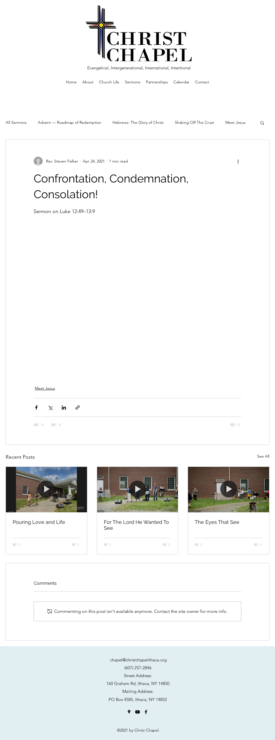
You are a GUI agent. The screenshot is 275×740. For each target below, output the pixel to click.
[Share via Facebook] (36, 407)
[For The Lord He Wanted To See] (137, 489)
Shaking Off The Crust (194, 122)
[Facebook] (146, 712)
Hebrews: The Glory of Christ (138, 122)
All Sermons (16, 122)
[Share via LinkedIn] (64, 407)
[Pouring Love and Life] (46, 489)
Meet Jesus (235, 122)
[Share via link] (77, 407)
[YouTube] (137, 712)
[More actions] (238, 161)
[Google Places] (129, 712)
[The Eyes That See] (228, 489)
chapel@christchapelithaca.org (138, 660)
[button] (262, 122)
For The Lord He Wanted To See (136, 525)
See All (263, 456)
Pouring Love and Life (39, 522)
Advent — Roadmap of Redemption (69, 122)
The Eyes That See (217, 522)
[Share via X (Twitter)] (50, 407)
